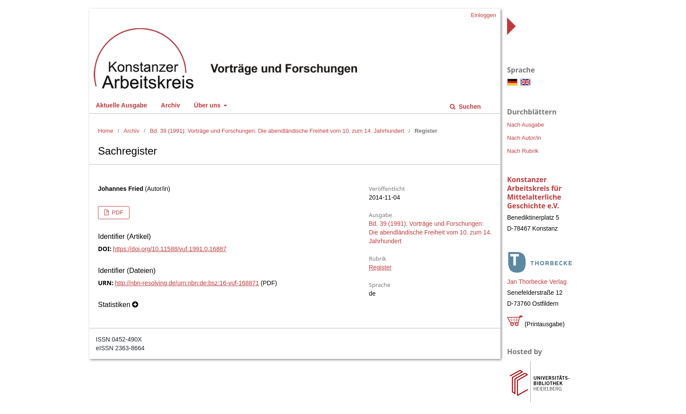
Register (380, 267)
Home (105, 131)
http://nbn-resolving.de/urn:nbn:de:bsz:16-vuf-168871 (187, 282)
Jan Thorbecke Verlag (537, 281)
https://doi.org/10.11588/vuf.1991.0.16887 (169, 248)
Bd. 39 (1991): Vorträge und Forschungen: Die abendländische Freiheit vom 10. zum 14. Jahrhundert (277, 131)
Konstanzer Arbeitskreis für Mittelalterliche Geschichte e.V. (534, 192)
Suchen (469, 106)
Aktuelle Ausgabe (121, 105)
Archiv (170, 105)
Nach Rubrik (523, 151)
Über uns (208, 105)
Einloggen (483, 15)
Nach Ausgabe (525, 124)
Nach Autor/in (524, 138)
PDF (116, 212)
